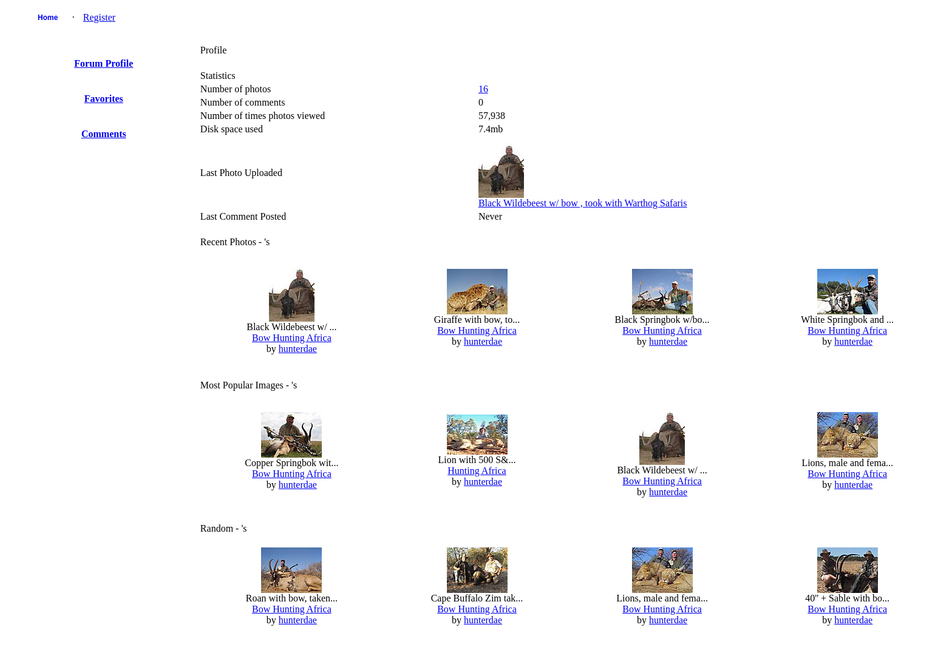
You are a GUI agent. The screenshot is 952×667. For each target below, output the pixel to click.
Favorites (103, 98)
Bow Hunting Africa (292, 338)
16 (483, 89)
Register (99, 17)
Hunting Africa (476, 471)
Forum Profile (103, 63)
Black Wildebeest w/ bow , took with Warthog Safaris (582, 203)
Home (48, 17)
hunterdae (298, 349)
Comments (103, 134)
